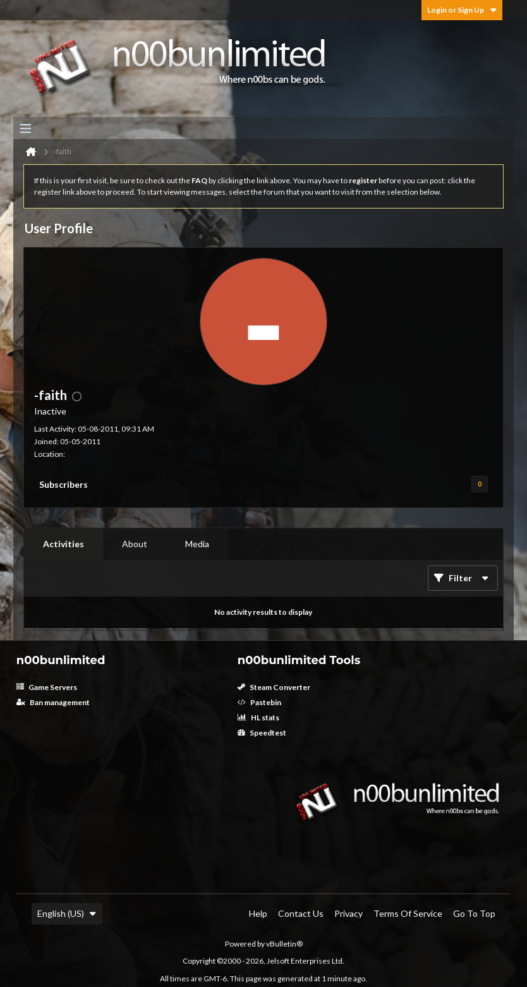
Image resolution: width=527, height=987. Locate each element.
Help (258, 913)
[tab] (63, 544)
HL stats (258, 717)
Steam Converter (274, 687)
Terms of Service (407, 913)
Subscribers (63, 484)
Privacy (348, 913)
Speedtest (262, 732)
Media (197, 543)
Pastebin (259, 702)
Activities (63, 543)
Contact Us (301, 913)
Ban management (53, 702)
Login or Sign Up (462, 10)
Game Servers (46, 687)
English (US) (67, 913)
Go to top (474, 913)
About (134, 543)
